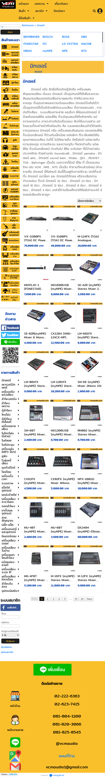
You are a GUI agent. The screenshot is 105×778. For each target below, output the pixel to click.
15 (76, 599)
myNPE (47, 50)
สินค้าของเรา (28, 25)
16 (82, 599)
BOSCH (48, 36)
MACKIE (86, 43)
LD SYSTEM (70, 43)
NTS (84, 50)
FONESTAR (30, 43)
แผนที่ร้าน (67, 756)
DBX (84, 36)
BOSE (66, 36)
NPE (65, 50)
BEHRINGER (31, 36)
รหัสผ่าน (5, 622)
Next (89, 599)
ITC (45, 43)
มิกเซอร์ (40, 25)
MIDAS (27, 50)
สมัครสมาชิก (7, 652)
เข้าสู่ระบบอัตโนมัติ (10, 631)
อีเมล (3, 613)
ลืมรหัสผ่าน (6, 647)
